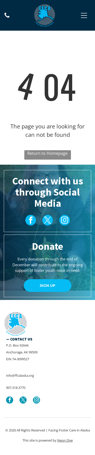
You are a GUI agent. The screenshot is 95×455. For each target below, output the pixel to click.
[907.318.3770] (7, 17)
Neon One (65, 440)
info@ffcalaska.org (20, 375)
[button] (84, 15)
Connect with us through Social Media (47, 192)
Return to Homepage (47, 153)
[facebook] (30, 221)
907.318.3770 (15, 387)
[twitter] (47, 221)
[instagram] (64, 221)
